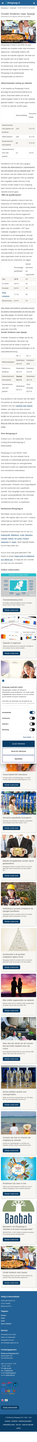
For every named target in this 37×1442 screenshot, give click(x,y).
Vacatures (7, 1421)
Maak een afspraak (27, 1424)
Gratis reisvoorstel (10, 1407)
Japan (14, 542)
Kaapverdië (5, 535)
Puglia (3, 1318)
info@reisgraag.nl (10, 1373)
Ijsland (10, 539)
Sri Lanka (18, 539)
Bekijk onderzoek (11, 610)
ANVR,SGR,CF (10, 1375)
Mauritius (29, 535)
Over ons (18, 1424)
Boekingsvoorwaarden (25, 1421)
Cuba (22, 535)
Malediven (15, 535)
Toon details (27, 737)
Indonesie (5, 542)
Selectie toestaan (18, 751)
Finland (26, 539)
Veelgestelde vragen (9, 1424)
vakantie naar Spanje (24, 406)
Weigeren (18, 759)
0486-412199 (7, 1368)
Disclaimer (15, 1421)
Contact (18, 1428)
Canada (4, 539)
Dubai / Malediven (6, 1323)
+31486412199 (8, 1370)
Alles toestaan (18, 743)
